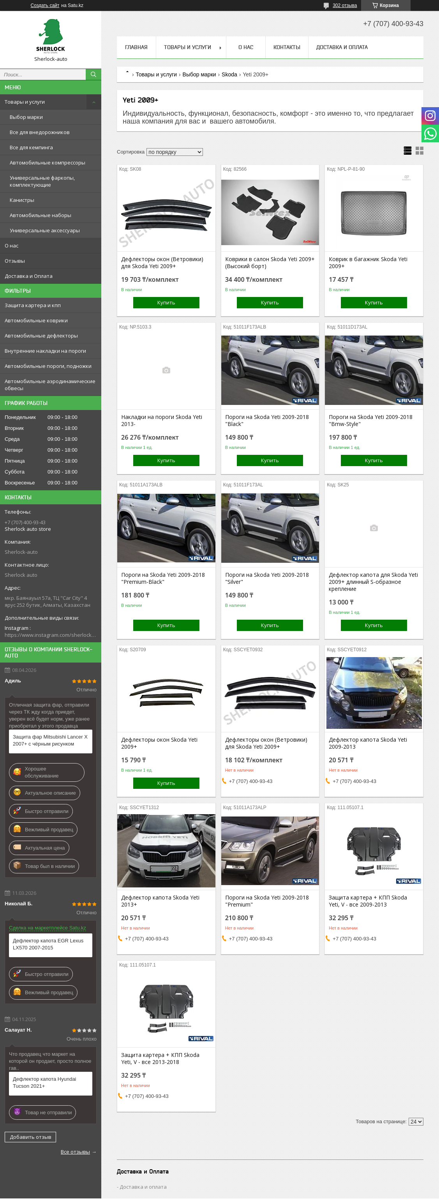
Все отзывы (75, 1151)
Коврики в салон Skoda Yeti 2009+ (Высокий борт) (270, 263)
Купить (166, 302)
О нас (11, 245)
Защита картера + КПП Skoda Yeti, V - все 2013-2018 (160, 1059)
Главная (136, 47)
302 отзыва (345, 5)
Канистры (22, 199)
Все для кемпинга (31, 147)
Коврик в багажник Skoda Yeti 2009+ (368, 263)
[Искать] (93, 74)
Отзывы (15, 260)
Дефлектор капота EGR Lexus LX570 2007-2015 (48, 944)
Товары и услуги (25, 101)
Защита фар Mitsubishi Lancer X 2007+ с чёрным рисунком (50, 740)
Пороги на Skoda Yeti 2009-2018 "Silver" (267, 578)
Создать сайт (45, 5)
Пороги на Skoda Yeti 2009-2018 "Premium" (267, 901)
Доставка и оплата (143, 1186)
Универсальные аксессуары (45, 230)
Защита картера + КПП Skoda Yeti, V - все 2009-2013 (368, 901)
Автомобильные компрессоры (47, 162)
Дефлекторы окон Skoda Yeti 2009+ (159, 743)
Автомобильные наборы (40, 215)
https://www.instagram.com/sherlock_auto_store (51, 634)
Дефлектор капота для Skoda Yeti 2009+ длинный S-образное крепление (373, 581)
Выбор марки (26, 116)
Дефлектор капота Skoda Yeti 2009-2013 (368, 743)
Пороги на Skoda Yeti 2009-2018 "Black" (267, 421)
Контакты (286, 47)
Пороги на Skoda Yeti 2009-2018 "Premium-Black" (163, 578)
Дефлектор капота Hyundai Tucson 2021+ (44, 1082)
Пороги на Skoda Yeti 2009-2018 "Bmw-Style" (371, 421)
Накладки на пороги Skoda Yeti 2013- (161, 421)
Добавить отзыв (30, 1136)
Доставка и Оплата (29, 275)
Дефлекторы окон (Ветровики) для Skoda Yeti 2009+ (162, 263)
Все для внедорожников (40, 132)
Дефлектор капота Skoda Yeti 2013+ (160, 901)
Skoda (229, 74)
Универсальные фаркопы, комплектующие (42, 181)
